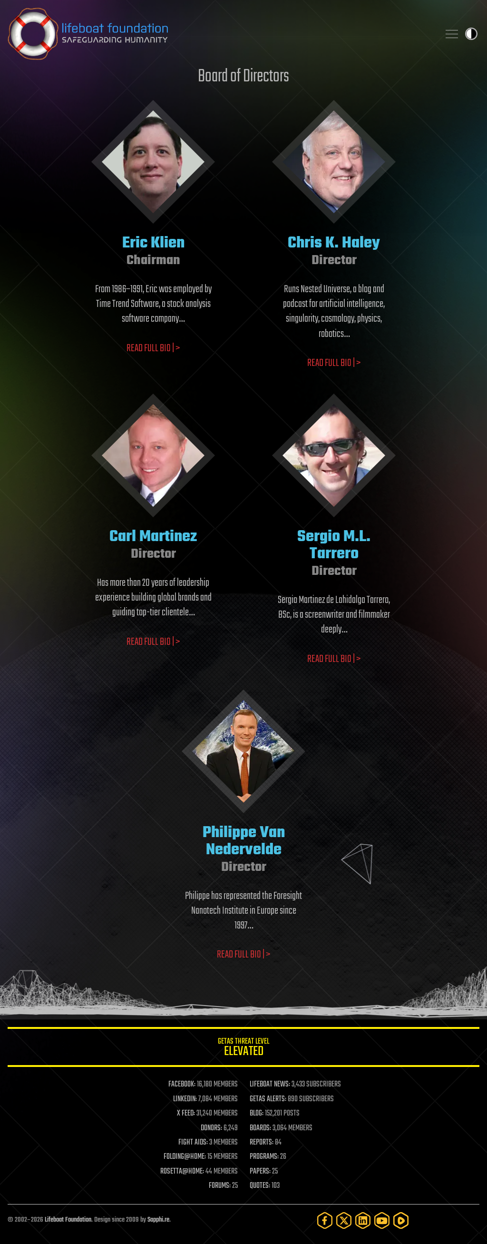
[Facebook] (324, 1220)
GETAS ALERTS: (268, 1099)
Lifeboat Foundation (68, 1219)
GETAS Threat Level (243, 1049)
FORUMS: (220, 1186)
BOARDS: (260, 1128)
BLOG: (256, 1113)
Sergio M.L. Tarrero (333, 545)
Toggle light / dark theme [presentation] (471, 34)
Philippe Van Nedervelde (244, 841)
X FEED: (186, 1113)
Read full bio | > (153, 348)
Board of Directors (243, 76)
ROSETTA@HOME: (182, 1171)
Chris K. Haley (334, 243)
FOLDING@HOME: (185, 1157)
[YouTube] (382, 1220)
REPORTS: (261, 1142)
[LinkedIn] (362, 1220)
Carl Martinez (153, 537)
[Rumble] (401, 1220)
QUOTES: (260, 1186)
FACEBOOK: (181, 1084)
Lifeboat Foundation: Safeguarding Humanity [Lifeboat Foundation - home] (220, 34)
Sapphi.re (158, 1219)
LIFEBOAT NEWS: (270, 1084)
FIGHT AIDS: (193, 1142)
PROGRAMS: (264, 1157)
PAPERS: (260, 1171)
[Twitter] (343, 1220)
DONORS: (211, 1128)
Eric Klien (153, 243)
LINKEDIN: (185, 1099)
